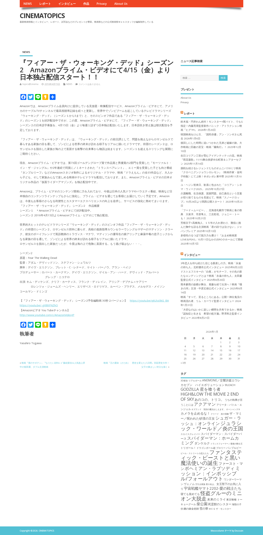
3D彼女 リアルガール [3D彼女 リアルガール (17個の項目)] (191, 380)
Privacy (101, 4)
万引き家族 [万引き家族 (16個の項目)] (200, 484)
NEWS (27, 4)
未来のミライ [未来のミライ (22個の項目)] (216, 499)
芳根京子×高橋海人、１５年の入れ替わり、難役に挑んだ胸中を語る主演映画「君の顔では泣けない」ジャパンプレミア (211, 227)
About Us (120, 4)
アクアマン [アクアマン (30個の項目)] (205, 404)
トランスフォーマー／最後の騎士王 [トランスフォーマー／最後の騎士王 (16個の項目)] (226, 443)
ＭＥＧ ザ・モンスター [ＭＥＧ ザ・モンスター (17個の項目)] (220, 508)
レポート (45, 4)
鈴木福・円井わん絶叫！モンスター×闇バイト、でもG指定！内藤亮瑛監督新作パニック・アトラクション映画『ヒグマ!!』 (212, 126)
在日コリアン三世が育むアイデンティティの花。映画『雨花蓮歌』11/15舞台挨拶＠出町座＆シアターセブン (211, 159)
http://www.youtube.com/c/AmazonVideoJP (47, 315)
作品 (86, 4)
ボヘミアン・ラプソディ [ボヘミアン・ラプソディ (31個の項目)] (210, 468)
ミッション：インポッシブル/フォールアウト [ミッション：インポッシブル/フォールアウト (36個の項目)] (210, 473)
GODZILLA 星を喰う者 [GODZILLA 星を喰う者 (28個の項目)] (200, 389)
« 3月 (183, 362)
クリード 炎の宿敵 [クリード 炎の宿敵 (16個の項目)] (220, 414)
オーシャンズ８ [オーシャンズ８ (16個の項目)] (233, 409)
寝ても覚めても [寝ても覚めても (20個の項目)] (190, 494)
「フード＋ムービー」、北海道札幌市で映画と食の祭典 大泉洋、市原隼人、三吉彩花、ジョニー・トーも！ (211, 214)
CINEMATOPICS (42, 15)
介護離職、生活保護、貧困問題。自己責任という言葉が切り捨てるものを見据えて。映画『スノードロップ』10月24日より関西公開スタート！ (211, 197)
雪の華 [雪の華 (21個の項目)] (203, 509)
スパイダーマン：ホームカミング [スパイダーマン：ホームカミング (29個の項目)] (210, 440)
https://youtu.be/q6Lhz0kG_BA (149, 300)
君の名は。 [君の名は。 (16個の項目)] (211, 484)
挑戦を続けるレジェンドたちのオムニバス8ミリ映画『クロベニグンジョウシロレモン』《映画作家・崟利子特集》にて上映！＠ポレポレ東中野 (211, 172)
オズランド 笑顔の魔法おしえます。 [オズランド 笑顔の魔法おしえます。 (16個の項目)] (208, 409)
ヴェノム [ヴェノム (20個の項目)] (189, 484)
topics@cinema (30, 84)
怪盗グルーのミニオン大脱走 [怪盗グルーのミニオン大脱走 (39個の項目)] (211, 496)
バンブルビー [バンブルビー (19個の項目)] (233, 448)
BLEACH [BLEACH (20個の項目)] (230, 385)
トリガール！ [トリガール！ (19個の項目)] (188, 448)
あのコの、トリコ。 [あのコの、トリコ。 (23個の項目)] (209, 399)
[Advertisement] (173, 34)
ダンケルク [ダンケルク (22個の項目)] (202, 443)
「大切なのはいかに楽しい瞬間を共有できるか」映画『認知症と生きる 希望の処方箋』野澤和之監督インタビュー (211, 313)
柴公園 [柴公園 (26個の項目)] (202, 503)
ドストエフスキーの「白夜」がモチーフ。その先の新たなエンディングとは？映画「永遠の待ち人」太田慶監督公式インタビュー (211, 275)
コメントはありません (89, 84)
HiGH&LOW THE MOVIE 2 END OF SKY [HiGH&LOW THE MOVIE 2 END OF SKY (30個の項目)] (210, 396)
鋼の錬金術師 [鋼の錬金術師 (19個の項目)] (191, 508)
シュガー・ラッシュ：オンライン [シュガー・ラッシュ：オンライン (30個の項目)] (211, 420)
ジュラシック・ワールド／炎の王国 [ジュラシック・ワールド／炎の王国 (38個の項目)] (212, 426)
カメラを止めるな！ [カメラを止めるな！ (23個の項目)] (195, 413)
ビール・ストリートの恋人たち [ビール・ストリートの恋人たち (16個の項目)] (195, 453)
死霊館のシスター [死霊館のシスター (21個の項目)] (219, 504)
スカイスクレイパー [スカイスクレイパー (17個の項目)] (190, 434)
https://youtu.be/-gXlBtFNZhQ (39, 305)
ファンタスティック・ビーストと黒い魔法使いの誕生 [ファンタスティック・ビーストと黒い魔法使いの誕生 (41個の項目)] (211, 457)
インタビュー (67, 4)
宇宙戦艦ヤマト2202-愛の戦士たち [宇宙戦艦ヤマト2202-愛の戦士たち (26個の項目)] (212, 488)
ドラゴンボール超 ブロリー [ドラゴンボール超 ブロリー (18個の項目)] (211, 448)
